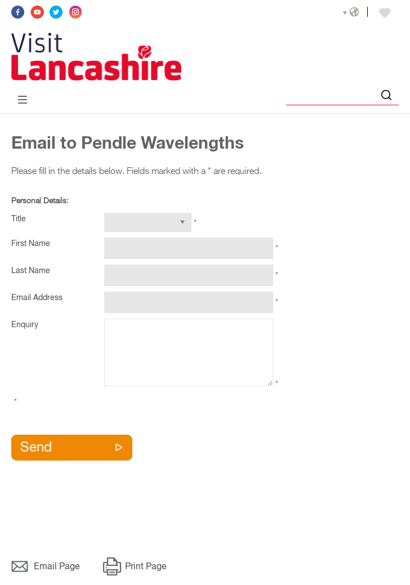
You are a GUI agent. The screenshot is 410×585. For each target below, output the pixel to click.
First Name (30, 244)
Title (18, 219)
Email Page (57, 566)
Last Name (30, 271)
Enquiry (24, 325)
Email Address (37, 298)
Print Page (146, 566)
